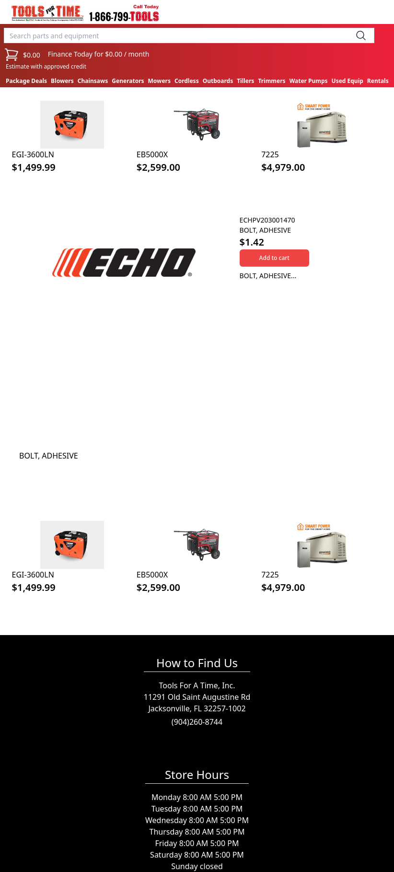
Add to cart (274, 258)
